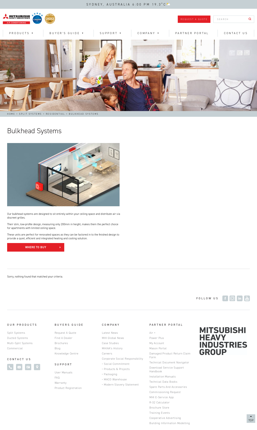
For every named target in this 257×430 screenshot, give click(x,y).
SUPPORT (63, 307)
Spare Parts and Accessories (168, 330)
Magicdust (243, 421)
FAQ (57, 320)
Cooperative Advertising (165, 361)
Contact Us (236, 33)
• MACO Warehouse (114, 322)
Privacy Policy (19, 418)
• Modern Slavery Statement (120, 327)
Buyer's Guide (67, 33)
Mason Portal (158, 291)
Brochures (61, 286)
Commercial (15, 291)
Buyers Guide (69, 268)
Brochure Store (159, 350)
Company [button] (148, 33)
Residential (55, 113)
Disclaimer (61, 418)
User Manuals (64, 315)
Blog (58, 291)
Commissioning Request (165, 335)
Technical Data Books (163, 325)
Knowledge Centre (67, 296)
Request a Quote (194, 19)
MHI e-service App (161, 340)
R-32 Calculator (159, 345)
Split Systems (30, 113)
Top (251, 420)
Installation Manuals (162, 319)
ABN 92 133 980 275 (88, 418)
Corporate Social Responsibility (122, 302)
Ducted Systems (17, 281)
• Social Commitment (115, 307)
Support (111, 33)
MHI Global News (113, 281)
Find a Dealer (63, 281)
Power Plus (156, 281)
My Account (156, 286)
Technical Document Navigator (169, 305)
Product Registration (68, 331)
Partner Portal (192, 33)
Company (111, 268)
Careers (107, 296)
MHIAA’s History (112, 291)
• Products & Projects (116, 312)
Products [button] (21, 33)
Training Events (159, 356)
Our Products (22, 268)
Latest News (110, 276)
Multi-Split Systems (20, 286)
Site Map (42, 418)
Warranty (61, 326)
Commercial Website (122, 418)
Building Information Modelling (169, 366)
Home (11, 113)
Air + (152, 276)
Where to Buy (132, 186)
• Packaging (109, 317)
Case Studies (110, 286)
